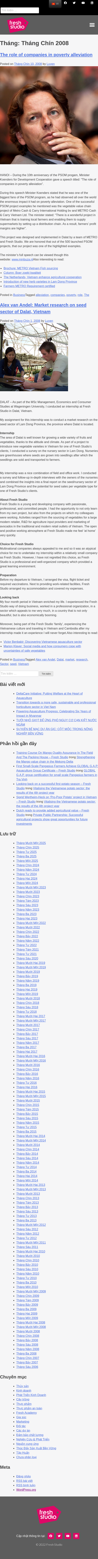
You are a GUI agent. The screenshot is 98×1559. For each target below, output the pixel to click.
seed (13, 664)
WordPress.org (26, 1489)
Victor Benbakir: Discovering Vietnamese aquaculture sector (43, 641)
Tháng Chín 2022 (27, 931)
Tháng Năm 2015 (27, 1122)
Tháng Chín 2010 (27, 1260)
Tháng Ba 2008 (26, 1353)
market (69, 659)
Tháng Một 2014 (27, 1180)
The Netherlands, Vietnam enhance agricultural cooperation (43, 277)
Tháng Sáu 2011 (27, 1247)
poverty (71, 295)
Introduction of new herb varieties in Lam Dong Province (40, 281)
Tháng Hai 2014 (26, 1176)
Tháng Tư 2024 (26, 874)
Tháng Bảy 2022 (27, 936)
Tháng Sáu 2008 (27, 1344)
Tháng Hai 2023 (26, 918)
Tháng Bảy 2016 (27, 1073)
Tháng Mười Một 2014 (31, 1140)
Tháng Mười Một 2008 (31, 1327)
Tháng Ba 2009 (26, 1309)
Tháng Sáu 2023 (27, 905)
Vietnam (23, 664)
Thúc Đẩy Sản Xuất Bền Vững (36, 1448)
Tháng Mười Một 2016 (31, 1060)
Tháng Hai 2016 (26, 1087)
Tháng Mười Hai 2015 (30, 1091)
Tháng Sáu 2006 (27, 1366)
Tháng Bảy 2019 (27, 976)
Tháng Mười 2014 (28, 1144)
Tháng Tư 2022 (26, 945)
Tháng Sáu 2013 (27, 1211)
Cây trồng (22, 1399)
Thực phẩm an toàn (29, 1408)
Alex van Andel (45, 659)
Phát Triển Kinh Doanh (31, 1395)
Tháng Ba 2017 (26, 1047)
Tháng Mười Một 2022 (31, 923)
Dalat (60, 659)
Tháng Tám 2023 (27, 900)
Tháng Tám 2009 (27, 1300)
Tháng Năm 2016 (27, 1078)
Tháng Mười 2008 (28, 1331)
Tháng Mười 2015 (28, 1100)
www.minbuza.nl (22, 259)
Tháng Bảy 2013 (27, 1207)
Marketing (22, 1421)
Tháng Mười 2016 (28, 1065)
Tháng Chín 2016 (27, 1069)
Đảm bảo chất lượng (29, 1435)
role (80, 295)
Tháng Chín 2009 (27, 1295)
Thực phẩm (23, 1403)
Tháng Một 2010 (27, 1287)
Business (19, 295)
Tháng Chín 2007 (27, 1358)
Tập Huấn (22, 1452)
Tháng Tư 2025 (26, 851)
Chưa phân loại (26, 1457)
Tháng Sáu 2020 (27, 958)
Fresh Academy (26, 1412)
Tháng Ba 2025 (26, 856)
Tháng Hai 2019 (26, 989)
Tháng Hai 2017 (26, 1051)
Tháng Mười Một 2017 (31, 1020)
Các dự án (23, 1430)
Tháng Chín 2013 (27, 1198)
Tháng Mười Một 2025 (31, 843)
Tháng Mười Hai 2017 (30, 1016)
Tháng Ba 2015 (26, 1131)
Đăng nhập (23, 1476)
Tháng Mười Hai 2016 (30, 1056)
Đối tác (21, 1426)
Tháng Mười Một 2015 (31, 1096)
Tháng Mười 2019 (28, 971)
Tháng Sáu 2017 (27, 1038)
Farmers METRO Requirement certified (29, 286)
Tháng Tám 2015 (27, 1109)
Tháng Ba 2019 (26, 985)
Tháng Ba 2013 (26, 1220)
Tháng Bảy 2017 (27, 1034)
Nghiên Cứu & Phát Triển (32, 1439)
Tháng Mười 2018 (28, 998)
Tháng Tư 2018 (26, 1011)
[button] (92, 25)
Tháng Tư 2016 (26, 1082)
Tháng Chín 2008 (27, 1335)
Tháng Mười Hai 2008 (30, 1322)
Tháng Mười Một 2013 (31, 1189)
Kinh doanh (23, 1390)
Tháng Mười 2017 (28, 1025)
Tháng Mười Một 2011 (31, 1242)
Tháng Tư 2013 (26, 1216)
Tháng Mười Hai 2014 (30, 1136)
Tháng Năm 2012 (27, 1233)
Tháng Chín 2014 (27, 1149)
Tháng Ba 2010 (26, 1282)
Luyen (51, 63)
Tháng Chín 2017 (27, 1029)
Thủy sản (22, 1386)
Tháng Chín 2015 (27, 1105)
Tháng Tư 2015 (26, 1127)
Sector (4, 664)
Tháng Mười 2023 (28, 891)
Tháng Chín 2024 (27, 865)
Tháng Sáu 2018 (27, 1007)
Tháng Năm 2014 (27, 1162)
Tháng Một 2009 (27, 1318)
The (86, 295)
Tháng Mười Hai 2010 (30, 1251)
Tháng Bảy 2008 (27, 1340)
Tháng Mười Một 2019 (31, 967)
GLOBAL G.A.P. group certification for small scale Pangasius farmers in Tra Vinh (56, 775)
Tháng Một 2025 (27, 860)
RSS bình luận (25, 1485)
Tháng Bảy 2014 (27, 1153)
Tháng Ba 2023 (26, 914)
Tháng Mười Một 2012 (31, 1224)
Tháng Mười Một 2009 (31, 1291)
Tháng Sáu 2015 (27, 1118)
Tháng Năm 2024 (27, 869)
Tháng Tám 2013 (27, 1202)
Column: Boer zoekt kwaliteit (22, 272)
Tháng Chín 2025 (27, 847)
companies (57, 295)
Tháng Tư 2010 (26, 1278)
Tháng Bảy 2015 (27, 1113)
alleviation (42, 295)
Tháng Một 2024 (27, 883)
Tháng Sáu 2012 (27, 1229)
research (81, 659)
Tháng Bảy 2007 (27, 1362)
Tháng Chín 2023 (27, 896)
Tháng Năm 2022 (27, 940)
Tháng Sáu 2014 (27, 1158)
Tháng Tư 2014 (26, 1167)
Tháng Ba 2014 (26, 1171)
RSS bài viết (24, 1480)
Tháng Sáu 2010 (27, 1269)
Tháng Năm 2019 (27, 980)
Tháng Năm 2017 (27, 1042)
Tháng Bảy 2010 (27, 1264)
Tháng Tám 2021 (27, 949)
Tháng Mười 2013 (28, 1193)
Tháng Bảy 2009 (27, 1304)
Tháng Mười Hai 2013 (30, 1184)
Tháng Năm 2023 (27, 909)
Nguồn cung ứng (27, 1443)
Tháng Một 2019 (27, 994)
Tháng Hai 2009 (26, 1313)
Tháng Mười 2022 (28, 927)
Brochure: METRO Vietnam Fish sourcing (31, 268)
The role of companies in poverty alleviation (46, 54)
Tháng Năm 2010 (27, 1273)
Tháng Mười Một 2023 (31, 887)
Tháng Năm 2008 (27, 1349)
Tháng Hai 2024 (26, 878)
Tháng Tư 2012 (26, 1238)
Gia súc (21, 1417)
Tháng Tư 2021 (26, 954)
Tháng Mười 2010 (28, 1255)
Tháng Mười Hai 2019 (30, 962)
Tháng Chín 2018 (27, 1002)
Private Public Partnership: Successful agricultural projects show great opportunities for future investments (52, 819)
